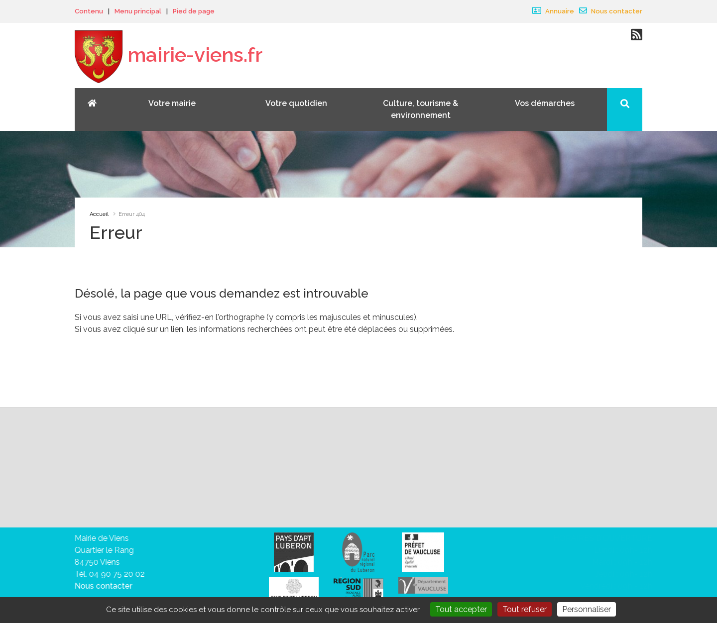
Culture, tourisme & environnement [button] (420, 109)
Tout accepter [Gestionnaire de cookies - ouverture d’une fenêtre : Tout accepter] (461, 609)
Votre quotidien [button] (296, 103)
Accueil (99, 214)
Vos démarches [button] (545, 103)
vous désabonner (130, 501)
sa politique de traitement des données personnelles (390, 489)
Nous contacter (610, 11)
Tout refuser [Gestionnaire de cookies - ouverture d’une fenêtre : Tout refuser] (524, 609)
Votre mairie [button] (172, 103)
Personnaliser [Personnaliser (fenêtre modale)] (586, 609)
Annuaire (553, 11)
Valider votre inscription (550, 467)
